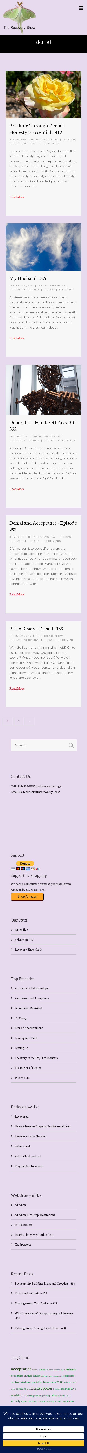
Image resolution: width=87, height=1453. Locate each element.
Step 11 (36, 1401)
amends (57, 1369)
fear (59, 1381)
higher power (42, 1388)
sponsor (24, 1401)
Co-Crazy (21, 1018)
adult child (42, 1369)
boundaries (17, 1375)
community (58, 1376)
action (34, 1369)
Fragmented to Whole (29, 1166)
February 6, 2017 (20, 635)
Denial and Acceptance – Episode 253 (43, 526)
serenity (15, 1401)
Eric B (41, 1382)
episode (35, 1382)
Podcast (69, 139)
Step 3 (42, 1401)
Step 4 (48, 1401)
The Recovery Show (44, 139)
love (73, 1388)
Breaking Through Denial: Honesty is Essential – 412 (36, 128)
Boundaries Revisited (28, 1008)
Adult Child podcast (28, 1156)
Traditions (71, 1401)
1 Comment (66, 289)
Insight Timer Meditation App (34, 1234)
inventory (65, 1388)
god (74, 1382)
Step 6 (53, 1401)
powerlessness (64, 1395)
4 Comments (66, 440)
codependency (46, 1376)
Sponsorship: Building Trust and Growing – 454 (45, 1283)
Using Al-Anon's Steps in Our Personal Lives (43, 1126)
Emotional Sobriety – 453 (31, 1293)
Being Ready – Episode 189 (36, 628)
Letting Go (21, 1048)
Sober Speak (23, 1146)
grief (29, 1388)
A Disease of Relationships (31, 988)
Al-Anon (20, 1205)
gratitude (21, 1388)
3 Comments (52, 540)
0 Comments (51, 143)
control (15, 1382)
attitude (71, 1369)
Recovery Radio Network (31, 1136)
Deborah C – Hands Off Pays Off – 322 (43, 425)
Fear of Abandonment (29, 1028)
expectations (50, 1382)
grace (13, 1388)
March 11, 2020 (19, 436)
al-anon (50, 1369)
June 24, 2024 (18, 139)
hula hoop (57, 1389)
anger (63, 1369)
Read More (17, 196)
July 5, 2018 (17, 536)
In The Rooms (23, 1224)
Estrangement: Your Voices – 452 (36, 1303)
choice (37, 1375)
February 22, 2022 (21, 285)
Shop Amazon (27, 896)
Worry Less (22, 1077)
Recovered (22, 1116)
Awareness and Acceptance (32, 998)
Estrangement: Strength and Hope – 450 (40, 1328)
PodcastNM (18, 143)
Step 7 (58, 1401)
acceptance (21, 1368)
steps (64, 1401)
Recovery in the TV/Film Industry (36, 1058)
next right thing (34, 1395)
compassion (68, 1375)
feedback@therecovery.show (41, 792)
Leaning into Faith (26, 1038)
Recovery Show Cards (29, 949)
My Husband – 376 (28, 277)
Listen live (21, 929)
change (28, 1375)
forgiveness (67, 1382)
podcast (53, 1395)
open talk (45, 1395)
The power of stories (28, 1067)
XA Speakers (23, 1244)
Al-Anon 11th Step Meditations (35, 1215)
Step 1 (30, 1401)
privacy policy (24, 939)
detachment (25, 1382)
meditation (18, 1395)
